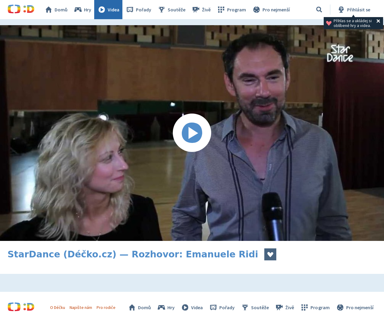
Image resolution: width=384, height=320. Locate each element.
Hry (82, 9)
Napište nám (81, 307)
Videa (108, 9)
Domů (56, 9)
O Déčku (57, 307)
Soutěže (171, 9)
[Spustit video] (192, 133)
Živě (201, 9)
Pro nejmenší (271, 9)
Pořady (138, 9)
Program (231, 9)
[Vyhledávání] (319, 9)
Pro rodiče (106, 307)
